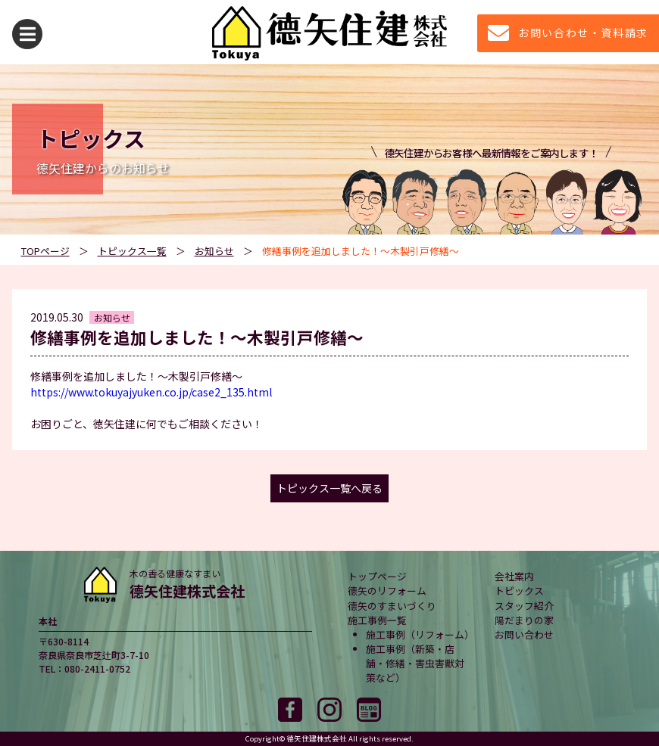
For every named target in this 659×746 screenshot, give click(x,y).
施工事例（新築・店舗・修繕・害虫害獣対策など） (415, 663)
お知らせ (214, 251)
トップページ (377, 576)
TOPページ (45, 251)
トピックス (519, 590)
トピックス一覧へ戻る (329, 488)
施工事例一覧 (377, 620)
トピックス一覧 (132, 251)
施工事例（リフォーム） (420, 634)
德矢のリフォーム (387, 590)
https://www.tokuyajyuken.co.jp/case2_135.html (151, 391)
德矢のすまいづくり (392, 605)
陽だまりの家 (524, 620)
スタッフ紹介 (524, 605)
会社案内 (514, 576)
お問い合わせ (524, 634)
